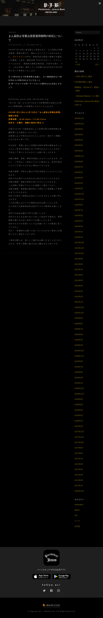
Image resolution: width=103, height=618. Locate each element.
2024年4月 (79, 140)
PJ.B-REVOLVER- (15, 45)
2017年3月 (79, 480)
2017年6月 (79, 464)
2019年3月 (79, 378)
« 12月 (77, 65)
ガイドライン (19, 56)
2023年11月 (79, 156)
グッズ (77, 521)
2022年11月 (79, 199)
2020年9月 (79, 318)
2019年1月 (79, 383)
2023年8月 (79, 162)
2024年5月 (79, 135)
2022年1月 (79, 237)
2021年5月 (79, 280)
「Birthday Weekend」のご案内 (87, 96)
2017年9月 (79, 448)
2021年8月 (79, 264)
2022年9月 (79, 205)
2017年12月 (79, 432)
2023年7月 (79, 167)
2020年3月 (79, 345)
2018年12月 (79, 388)
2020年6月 (79, 334)
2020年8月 (79, 324)
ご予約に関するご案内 (83, 76)
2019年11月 (79, 356)
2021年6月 (79, 275)
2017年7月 (79, 459)
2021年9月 (79, 259)
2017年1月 (79, 486)
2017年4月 (79, 475)
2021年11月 (79, 248)
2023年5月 (79, 172)
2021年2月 (79, 297)
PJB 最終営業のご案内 (83, 82)
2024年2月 (79, 151)
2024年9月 (79, 129)
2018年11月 (79, 394)
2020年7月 (79, 329)
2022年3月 (79, 226)
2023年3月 (79, 183)
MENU (77, 510)
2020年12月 (79, 307)
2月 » (97, 65)
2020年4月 (79, 340)
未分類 (77, 526)
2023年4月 (79, 178)
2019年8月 (79, 361)
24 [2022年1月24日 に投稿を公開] (76, 59)
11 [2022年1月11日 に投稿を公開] (80, 54)
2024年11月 (79, 118)
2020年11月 (79, 313)
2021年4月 (79, 286)
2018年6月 (79, 405)
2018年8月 (79, 399)
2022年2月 (79, 232)
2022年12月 (79, 194)
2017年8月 (79, 453)
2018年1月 (79, 426)
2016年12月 (79, 491)
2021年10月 (79, 253)
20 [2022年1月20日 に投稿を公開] (87, 56)
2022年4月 (79, 221)
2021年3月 (79, 291)
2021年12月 (79, 243)
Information (33, 45)
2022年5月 (79, 215)
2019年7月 (79, 367)
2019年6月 (79, 372)
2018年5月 (79, 410)
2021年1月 (79, 302)
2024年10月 (79, 124)
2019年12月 (79, 351)
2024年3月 (79, 145)
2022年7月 (79, 210)
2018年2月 (79, 421)
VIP (76, 515)
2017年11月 (79, 437)
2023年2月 (79, 188)
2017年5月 (79, 469)
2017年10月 (79, 442)
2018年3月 (79, 415)
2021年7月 (79, 270)
